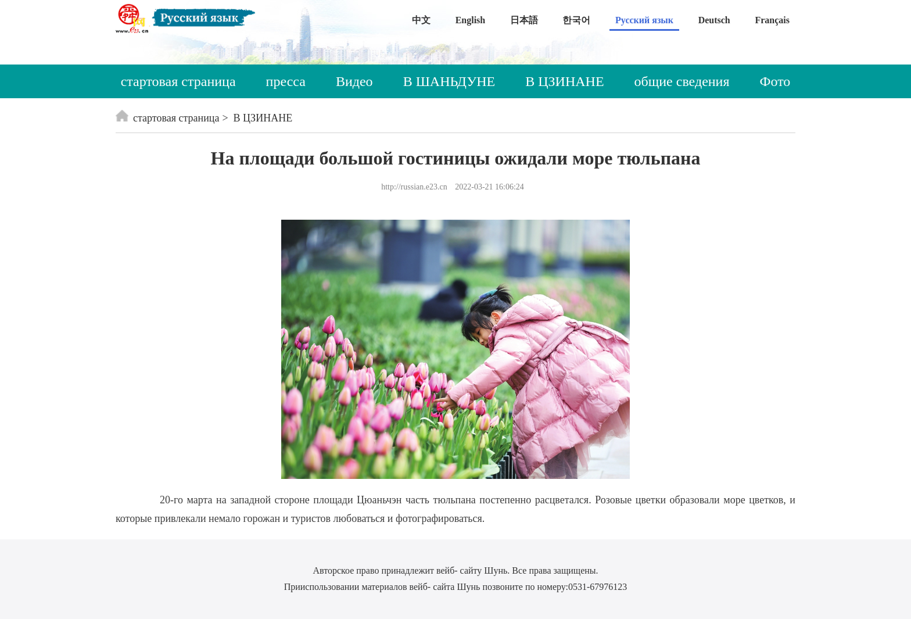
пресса (286, 81)
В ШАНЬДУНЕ (449, 81)
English (471, 20)
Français (772, 20)
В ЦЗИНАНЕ (564, 81)
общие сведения (682, 81)
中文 (421, 20)
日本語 (524, 20)
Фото (775, 81)
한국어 (576, 20)
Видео (354, 81)
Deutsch (714, 20)
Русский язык (644, 20)
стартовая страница (178, 81)
